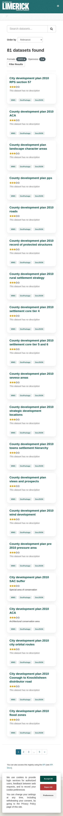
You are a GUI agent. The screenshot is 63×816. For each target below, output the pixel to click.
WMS (13, 100)
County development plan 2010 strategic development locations (32, 410)
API (43, 765)
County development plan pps (31, 178)
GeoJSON (39, 100)
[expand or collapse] (58, 6)
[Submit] (52, 28)
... (34, 752)
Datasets (15, 16)
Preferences (48, 795)
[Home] (3, 16)
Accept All (48, 779)
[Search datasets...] (27, 28)
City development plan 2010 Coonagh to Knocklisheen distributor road (29, 677)
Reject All (48, 787)
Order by (11, 39)
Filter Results (16, 64)
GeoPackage (25, 100)
